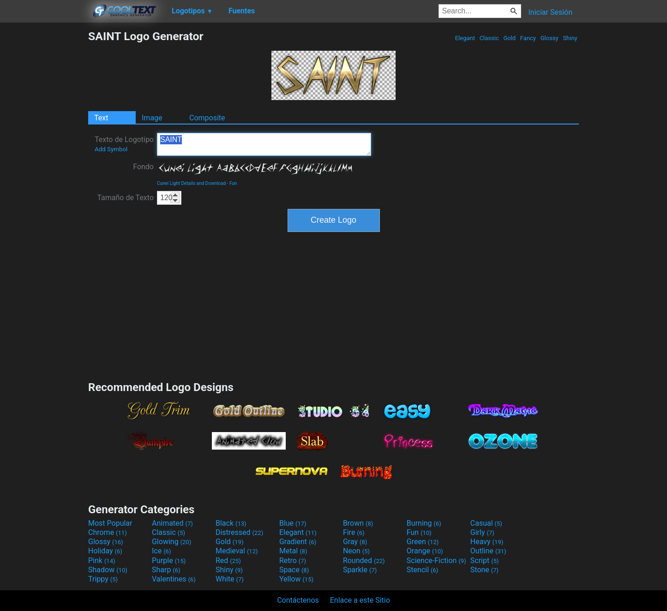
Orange (425, 550)
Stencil (422, 569)
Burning (424, 523)
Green (423, 541)
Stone (484, 569)
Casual (486, 523)
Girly (482, 532)
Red (228, 560)
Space (294, 569)
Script (484, 560)
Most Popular (110, 523)
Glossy (549, 38)
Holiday (105, 550)
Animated (172, 523)
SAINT (264, 144)
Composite (207, 117)
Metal (293, 550)
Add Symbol (111, 149)
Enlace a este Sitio (360, 600)
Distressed (239, 532)
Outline (488, 550)
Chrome (107, 532)
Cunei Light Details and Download (191, 183)
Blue (292, 523)
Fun (233, 183)
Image (152, 117)
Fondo (143, 166)
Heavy (486, 541)
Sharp (166, 569)
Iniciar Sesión (550, 12)
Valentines (174, 579)
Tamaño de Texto (125, 197)
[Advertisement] (44, 168)
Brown (358, 523)
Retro (292, 560)
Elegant (464, 38)
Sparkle (360, 569)
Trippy (103, 579)
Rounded (364, 560)
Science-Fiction (436, 560)
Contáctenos (298, 600)
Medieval (237, 550)
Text (101, 117)
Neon (356, 550)
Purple (169, 560)
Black (231, 523)
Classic (489, 38)
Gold (509, 38)
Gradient (297, 541)
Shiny (570, 38)
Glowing (171, 541)
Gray (355, 541)
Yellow (296, 579)
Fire (354, 532)
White (230, 579)
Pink (101, 560)
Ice (161, 550)
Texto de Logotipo (124, 144)
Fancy (528, 38)
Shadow (107, 569)
